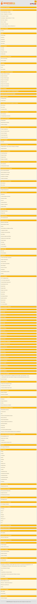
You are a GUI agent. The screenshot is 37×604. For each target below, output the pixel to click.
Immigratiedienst (3, 120)
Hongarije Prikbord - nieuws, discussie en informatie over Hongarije (10, 146)
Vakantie (2, 469)
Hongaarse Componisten (4, 204)
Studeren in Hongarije (4, 555)
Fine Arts (2, 200)
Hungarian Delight (3, 261)
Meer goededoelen (3, 163)
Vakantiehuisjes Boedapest (4, 477)
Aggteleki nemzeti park (4, 492)
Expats (2, 461)
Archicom (2, 30)
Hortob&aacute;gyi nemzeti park (5, 494)
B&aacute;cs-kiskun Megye (4, 222)
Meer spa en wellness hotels (4, 537)
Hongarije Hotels (3, 465)
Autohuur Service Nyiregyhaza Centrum (6, 383)
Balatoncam (2, 37)
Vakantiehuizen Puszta (4, 479)
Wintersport (2, 481)
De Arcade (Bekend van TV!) (5, 436)
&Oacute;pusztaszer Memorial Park (5, 490)
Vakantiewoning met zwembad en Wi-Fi (6, 442)
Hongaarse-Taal (3, 463)
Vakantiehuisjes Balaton (4, 475)
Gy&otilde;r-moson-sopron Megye (5, 232)
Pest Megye (2, 242)
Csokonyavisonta (3, 411)
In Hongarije (2, 440)
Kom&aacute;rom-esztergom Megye (6, 238)
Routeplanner (3, 269)
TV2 (1, 522)
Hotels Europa (3, 467)
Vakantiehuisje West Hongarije (5, 473)
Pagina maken (15, 601)
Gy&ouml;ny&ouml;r (4, 202)
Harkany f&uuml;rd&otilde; (4, 419)
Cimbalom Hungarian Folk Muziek (5, 196)
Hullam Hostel (3, 41)
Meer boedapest (3, 69)
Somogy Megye (3, 244)
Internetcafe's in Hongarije (4, 394)
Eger (1, 413)
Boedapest (2, 459)
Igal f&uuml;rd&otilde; (4, 423)
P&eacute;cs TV (3, 518)
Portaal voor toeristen (4, 267)
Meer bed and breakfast (4, 58)
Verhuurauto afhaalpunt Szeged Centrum (6, 387)
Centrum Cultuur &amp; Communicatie (6, 257)
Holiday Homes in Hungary (4, 438)
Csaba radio (2, 508)
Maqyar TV (2, 516)
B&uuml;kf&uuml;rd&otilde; (5, 409)
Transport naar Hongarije (4, 178)
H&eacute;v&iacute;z (4, 417)
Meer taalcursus (3, 105)
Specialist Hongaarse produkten (5, 271)
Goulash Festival (3, 100)
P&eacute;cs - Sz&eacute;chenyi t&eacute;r (6, 582)
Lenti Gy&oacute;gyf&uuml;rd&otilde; (6, 429)
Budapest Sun (3, 65)
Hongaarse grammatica (4, 553)
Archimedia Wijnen (3, 98)
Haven (2, 67)
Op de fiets (2, 141)
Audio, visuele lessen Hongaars (5, 551)
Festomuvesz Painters (4, 198)
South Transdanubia (3, 246)
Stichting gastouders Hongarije (5, 165)
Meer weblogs (3, 591)
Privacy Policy (20, 601)
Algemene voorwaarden (25, 601)
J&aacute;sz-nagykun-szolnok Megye (6, 236)
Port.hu (2, 520)
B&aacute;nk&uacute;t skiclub (5, 580)
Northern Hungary (3, 240)
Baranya (2, 226)
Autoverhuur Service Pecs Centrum (5, 385)
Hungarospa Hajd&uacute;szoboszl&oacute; (7, 421)
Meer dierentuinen (3, 113)
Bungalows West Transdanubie (5, 83)
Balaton (2, 457)
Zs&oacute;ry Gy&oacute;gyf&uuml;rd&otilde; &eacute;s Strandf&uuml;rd (11, 431)
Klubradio (2, 514)
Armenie (2, 453)
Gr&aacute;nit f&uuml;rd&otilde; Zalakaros (7, 415)
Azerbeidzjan (3, 455)
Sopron (2, 586)
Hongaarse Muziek (3, 206)
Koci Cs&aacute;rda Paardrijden (5, 263)
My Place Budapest (3, 60)
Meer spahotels (3, 532)
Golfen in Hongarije (3, 544)
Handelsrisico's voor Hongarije (5, 174)
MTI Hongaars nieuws (4, 499)
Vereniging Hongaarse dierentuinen (5, 115)
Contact (30, 601)
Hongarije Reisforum (4, 148)
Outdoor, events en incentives (5, 546)
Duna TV (2, 510)
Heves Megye (3, 234)
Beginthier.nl (11, 601)
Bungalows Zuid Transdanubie (5, 85)
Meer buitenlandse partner (4, 217)
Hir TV (2, 512)
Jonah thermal (3, 425)
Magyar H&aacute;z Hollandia (5, 122)
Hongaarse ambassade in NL (4, 189)
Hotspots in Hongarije (4, 392)
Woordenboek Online (4, 109)
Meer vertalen (3, 107)
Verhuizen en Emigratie (4, 124)
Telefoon (2, 273)
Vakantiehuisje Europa (4, 471)
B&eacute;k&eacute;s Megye (5, 224)
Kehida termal (3, 427)
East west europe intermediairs (5, 170)
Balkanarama (3, 194)
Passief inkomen (3, 593)
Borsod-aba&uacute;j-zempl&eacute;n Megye (7, 228)
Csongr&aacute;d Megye (4, 230)
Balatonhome (3, 39)
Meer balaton (3, 43)
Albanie (2, 451)
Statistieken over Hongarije (4, 176)
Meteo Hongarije (3, 265)
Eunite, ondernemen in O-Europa (5, 172)
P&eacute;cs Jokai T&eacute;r (5, 584)
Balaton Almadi (3, 35)
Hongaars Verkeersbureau (4, 259)
